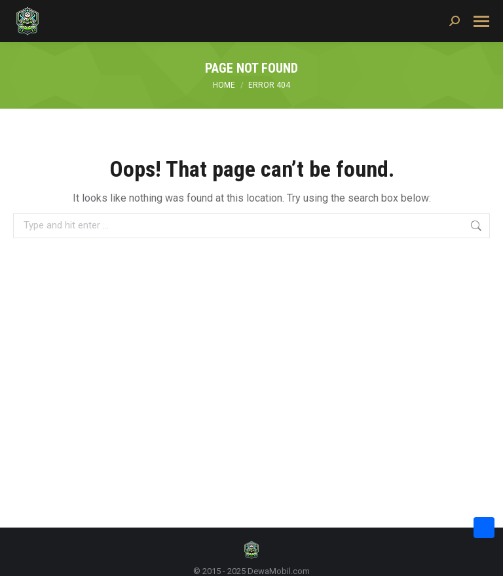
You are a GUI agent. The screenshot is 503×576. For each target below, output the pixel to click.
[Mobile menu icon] (481, 21)
